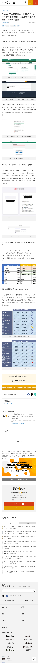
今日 (10, 523)
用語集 (4, 627)
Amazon (7, 25)
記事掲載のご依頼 (9, 600)
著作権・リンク (10, 658)
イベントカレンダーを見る (19, 479)
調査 (18, 25)
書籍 (23, 621)
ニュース (5, 607)
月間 (28, 523)
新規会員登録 (18, 504)
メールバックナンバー (19, 500)
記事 (23, 607)
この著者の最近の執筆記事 (17, 423)
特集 (23, 614)
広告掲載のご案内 (28, 600)
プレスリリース (8, 403)
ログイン (19, 508)
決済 (3, 25)
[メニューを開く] (2, 2)
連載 (4, 614)
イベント (5, 621)
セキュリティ (13, 25)
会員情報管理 (10, 660)
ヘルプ (8, 656)
